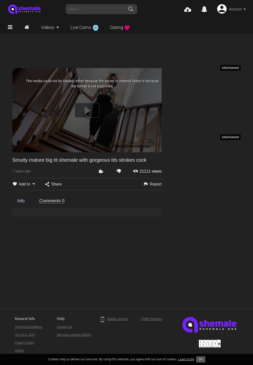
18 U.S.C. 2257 (25, 335)
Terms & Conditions (28, 327)
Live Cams (84, 27)
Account (235, 9)
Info (21, 200)
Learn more (186, 359)
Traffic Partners (151, 319)
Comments (51, 200)
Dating (120, 27)
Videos (47, 27)
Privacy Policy (24, 342)
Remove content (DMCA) (74, 335)
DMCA (19, 350)
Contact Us (64, 327)
